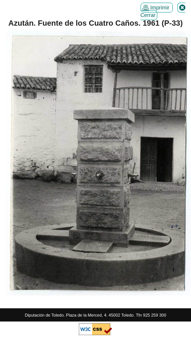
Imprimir (156, 8)
